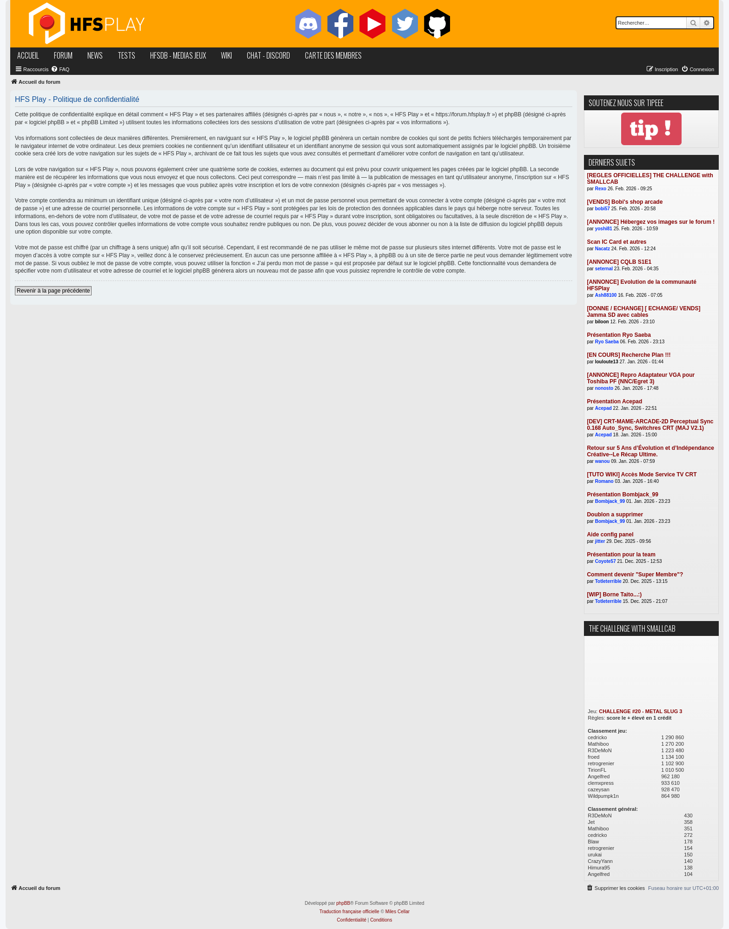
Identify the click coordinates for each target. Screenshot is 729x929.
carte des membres (333, 55)
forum (63, 55)
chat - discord (268, 55)
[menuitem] (60, 69)
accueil (28, 55)
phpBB (343, 903)
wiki (226, 55)
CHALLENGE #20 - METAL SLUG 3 (640, 711)
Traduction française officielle (349, 911)
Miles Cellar (397, 911)
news (95, 55)
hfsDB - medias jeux (178, 55)
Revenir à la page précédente (53, 290)
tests (126, 55)
